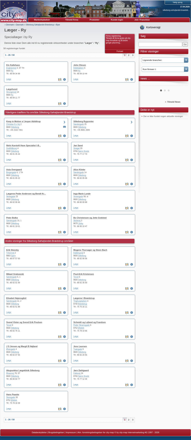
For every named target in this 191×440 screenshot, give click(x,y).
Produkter (94, 20)
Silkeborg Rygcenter (83, 121)
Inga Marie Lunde (81, 193)
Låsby (80, 223)
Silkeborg (15, 127)
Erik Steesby (12, 250)
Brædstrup (82, 304)
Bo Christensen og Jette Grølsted (90, 218)
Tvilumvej (10, 253)
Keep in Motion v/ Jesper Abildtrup (23, 121)
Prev (146, 84)
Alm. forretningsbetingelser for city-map (96, 432)
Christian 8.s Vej (13, 124)
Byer (58, 25)
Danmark (20, 25)
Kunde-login (117, 20)
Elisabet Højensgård (16, 298)
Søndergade (78, 124)
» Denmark (9, 25)
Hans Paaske (12, 394)
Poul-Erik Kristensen (83, 274)
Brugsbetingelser (56, 432)
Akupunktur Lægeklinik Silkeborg (22, 370)
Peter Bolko (12, 218)
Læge (8, 79)
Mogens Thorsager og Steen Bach (90, 250)
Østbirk (81, 328)
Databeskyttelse (39, 432)
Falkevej (76, 373)
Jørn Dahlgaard (81, 370)
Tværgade (77, 349)
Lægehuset (11, 89)
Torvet (76, 277)
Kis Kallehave (13, 65)
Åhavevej (10, 373)
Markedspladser (42, 20)
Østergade (10, 349)
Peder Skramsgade (81, 325)
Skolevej (77, 221)
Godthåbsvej (11, 148)
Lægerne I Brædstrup (84, 298)
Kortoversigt (153, 27)
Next (183, 84)
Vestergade (78, 197)
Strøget (76, 148)
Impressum (71, 432)
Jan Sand (78, 145)
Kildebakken (78, 68)
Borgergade (11, 172)
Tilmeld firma (71, 20)
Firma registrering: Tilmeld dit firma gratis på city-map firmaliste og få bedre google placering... (118, 39)
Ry (12, 71)
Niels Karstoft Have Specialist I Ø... (23, 145)
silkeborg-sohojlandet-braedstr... (176, 10)
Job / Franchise (142, 20)
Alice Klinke (79, 169)
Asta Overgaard (14, 169)
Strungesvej (11, 92)
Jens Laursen (80, 346)
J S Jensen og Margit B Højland (21, 346)
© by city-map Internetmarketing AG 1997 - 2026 (136, 432)
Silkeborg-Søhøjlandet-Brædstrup (40, 25)
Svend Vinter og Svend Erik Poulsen (24, 322)
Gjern (13, 256)
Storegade (10, 397)
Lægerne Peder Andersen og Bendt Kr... (26, 193)
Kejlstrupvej (78, 253)
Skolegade (10, 197)
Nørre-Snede (83, 151)
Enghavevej (11, 68)
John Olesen (79, 65)
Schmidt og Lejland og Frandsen (89, 322)
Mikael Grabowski (15, 274)
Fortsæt (120, 51)
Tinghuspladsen (80, 301)
